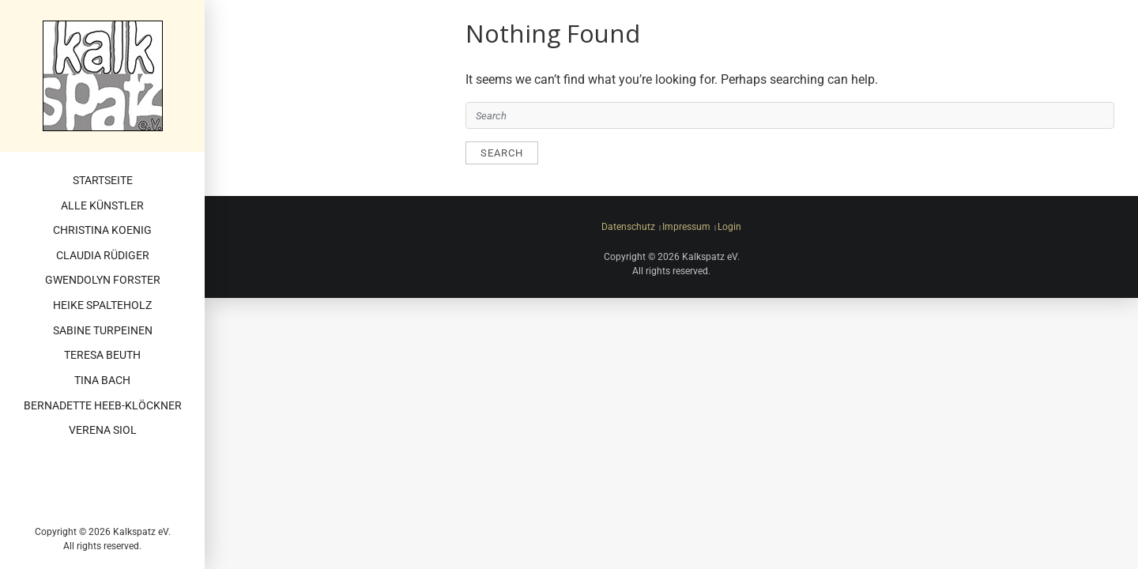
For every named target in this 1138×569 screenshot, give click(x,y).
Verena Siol (103, 430)
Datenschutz (628, 226)
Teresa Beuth (102, 355)
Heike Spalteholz (102, 305)
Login (729, 226)
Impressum (686, 226)
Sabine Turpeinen (103, 330)
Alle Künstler (102, 206)
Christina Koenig (102, 230)
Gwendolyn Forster (102, 280)
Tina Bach (102, 380)
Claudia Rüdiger (102, 255)
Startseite (103, 180)
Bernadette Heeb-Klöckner (103, 406)
